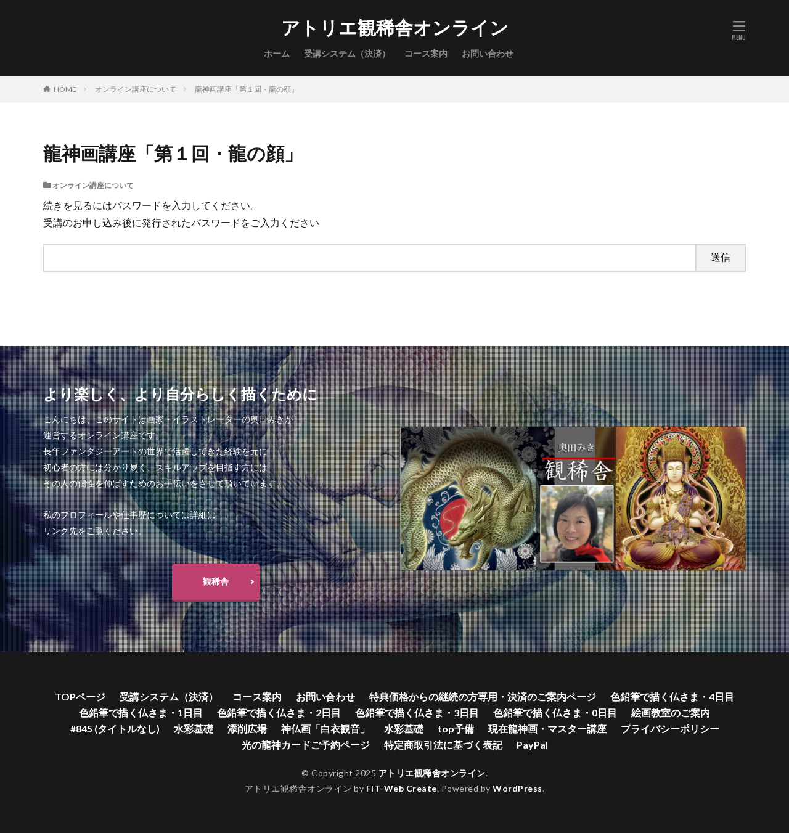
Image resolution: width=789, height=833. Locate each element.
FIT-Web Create (401, 788)
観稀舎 (216, 581)
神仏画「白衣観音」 (325, 728)
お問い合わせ (487, 53)
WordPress (517, 788)
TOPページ (80, 696)
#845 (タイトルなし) (115, 728)
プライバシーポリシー (670, 728)
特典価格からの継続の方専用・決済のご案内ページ (482, 696)
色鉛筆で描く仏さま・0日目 (555, 712)
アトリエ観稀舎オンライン (395, 27)
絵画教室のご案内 (670, 712)
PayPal (532, 744)
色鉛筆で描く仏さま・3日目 (417, 712)
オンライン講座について (135, 89)
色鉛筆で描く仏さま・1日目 (141, 712)
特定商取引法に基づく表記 (443, 744)
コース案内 (426, 53)
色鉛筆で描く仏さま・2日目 (279, 712)
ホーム (277, 53)
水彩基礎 (193, 728)
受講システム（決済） (347, 53)
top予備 (456, 728)
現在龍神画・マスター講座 (547, 728)
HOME (65, 88)
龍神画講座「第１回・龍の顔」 (246, 89)
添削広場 (247, 728)
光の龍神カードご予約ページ (306, 744)
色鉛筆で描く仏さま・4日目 (672, 696)
